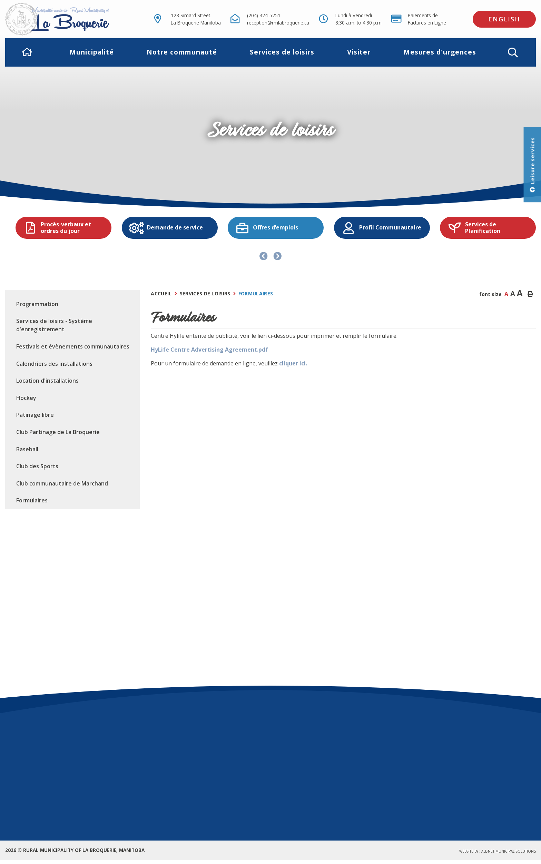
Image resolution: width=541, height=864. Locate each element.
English (504, 19)
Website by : (497, 851)
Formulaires (255, 293)
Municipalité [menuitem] (91, 52)
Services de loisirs (205, 293)
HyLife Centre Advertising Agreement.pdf (209, 349)
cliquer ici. (293, 363)
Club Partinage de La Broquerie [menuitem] (58, 432)
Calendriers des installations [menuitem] (54, 363)
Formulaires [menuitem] (32, 500)
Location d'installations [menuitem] (47, 380)
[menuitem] (27, 52)
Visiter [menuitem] (359, 52)
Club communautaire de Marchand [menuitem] (62, 483)
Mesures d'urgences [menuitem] (439, 52)
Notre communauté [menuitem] (182, 52)
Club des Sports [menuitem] (37, 466)
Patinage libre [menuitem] (35, 415)
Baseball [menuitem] (27, 449)
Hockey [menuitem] (26, 398)
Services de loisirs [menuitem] (282, 52)
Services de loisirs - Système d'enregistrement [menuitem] (54, 325)
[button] (513, 52)
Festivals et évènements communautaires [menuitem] (72, 346)
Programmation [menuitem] (37, 304)
